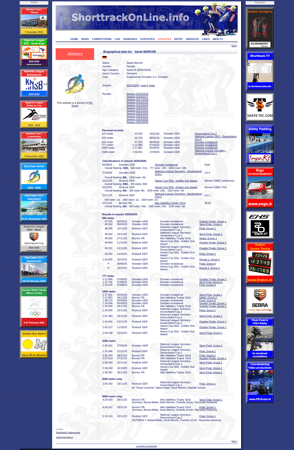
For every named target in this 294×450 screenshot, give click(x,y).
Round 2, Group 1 (209, 268)
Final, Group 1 (207, 228)
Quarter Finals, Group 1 (213, 221)
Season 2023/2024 (137, 116)
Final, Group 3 (207, 284)
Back (234, 46)
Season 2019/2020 (137, 105)
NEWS (85, 39)
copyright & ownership (146, 446)
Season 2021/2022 (137, 110)
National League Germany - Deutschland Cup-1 (210, 152)
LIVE (117, 39)
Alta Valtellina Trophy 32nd (170, 203)
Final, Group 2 (207, 253)
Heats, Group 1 (208, 238)
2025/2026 (133, 85)
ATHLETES (164, 39)
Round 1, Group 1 (209, 259)
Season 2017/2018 (137, 99)
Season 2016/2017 (137, 96)
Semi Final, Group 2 (210, 224)
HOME (74, 39)
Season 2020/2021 (137, 108)
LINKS (206, 39)
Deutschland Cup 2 (206, 133)
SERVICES (192, 39)
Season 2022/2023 (137, 113)
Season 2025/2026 (137, 122)
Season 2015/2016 (137, 93)
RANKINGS (130, 39)
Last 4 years (148, 85)
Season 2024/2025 (137, 119)
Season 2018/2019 (137, 102)
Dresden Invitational (206, 142)
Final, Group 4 (207, 263)
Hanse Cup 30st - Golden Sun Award (176, 180)
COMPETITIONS (102, 39)
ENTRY (178, 39)
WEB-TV (218, 39)
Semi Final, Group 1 (210, 234)
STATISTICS (147, 39)
